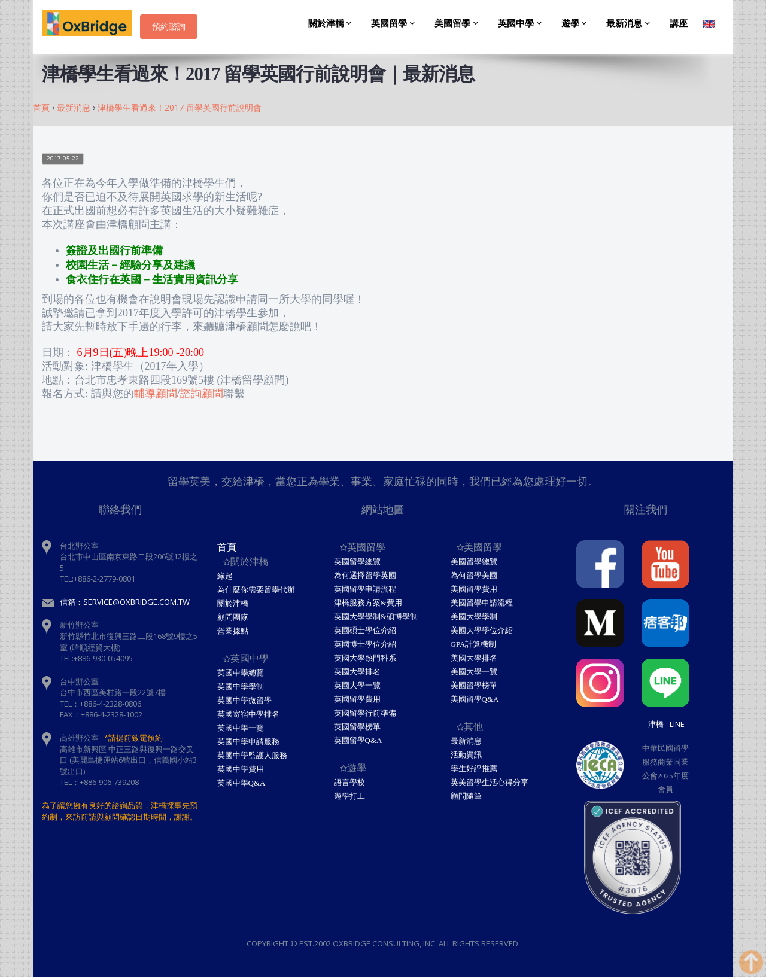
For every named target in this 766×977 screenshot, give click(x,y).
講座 (679, 23)
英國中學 (522, 23)
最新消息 (630, 23)
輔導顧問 (155, 394)
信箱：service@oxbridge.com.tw (125, 601)
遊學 (576, 23)
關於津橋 (332, 23)
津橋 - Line (666, 724)
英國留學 (395, 23)
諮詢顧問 (201, 394)
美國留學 (458, 23)
